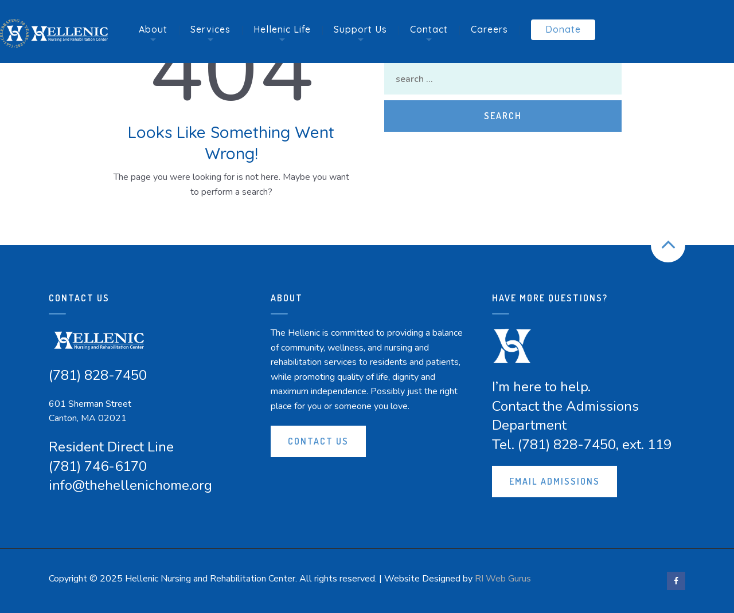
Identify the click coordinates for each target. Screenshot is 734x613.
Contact (429, 29)
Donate (563, 29)
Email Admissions (554, 481)
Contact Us (318, 441)
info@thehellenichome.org (130, 485)
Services (210, 29)
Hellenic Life (282, 29)
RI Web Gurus (503, 578)
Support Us (360, 29)
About (153, 29)
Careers (489, 29)
